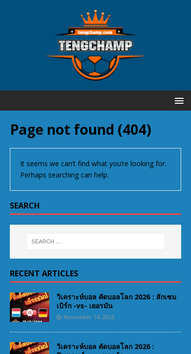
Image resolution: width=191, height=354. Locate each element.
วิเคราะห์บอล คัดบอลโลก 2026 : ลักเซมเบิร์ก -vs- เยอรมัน (116, 301)
